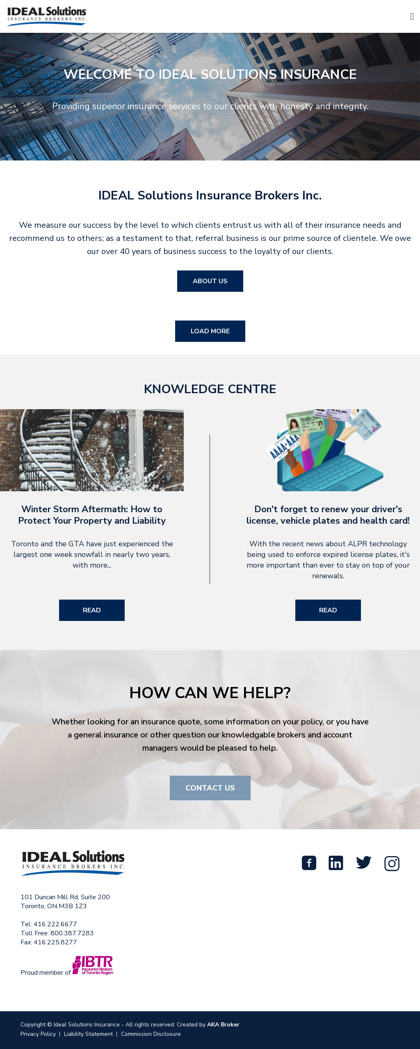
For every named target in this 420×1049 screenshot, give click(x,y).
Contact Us (210, 788)
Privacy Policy (38, 1034)
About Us (210, 281)
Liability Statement (88, 1034)
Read (92, 610)
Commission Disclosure (151, 1034)
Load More (210, 331)
